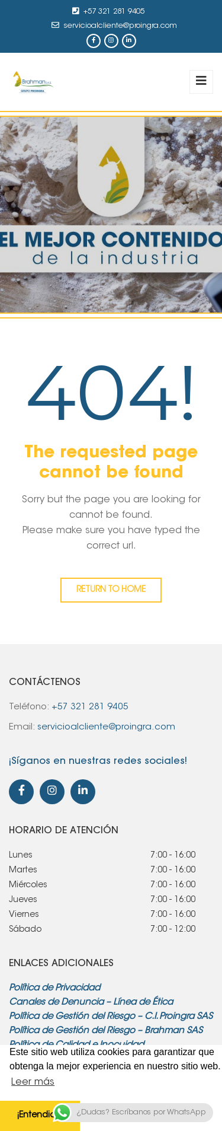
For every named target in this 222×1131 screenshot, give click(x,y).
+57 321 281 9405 (113, 11)
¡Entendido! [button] (40, 1115)
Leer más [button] (32, 1082)
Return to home (111, 590)
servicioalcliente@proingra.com (120, 26)
